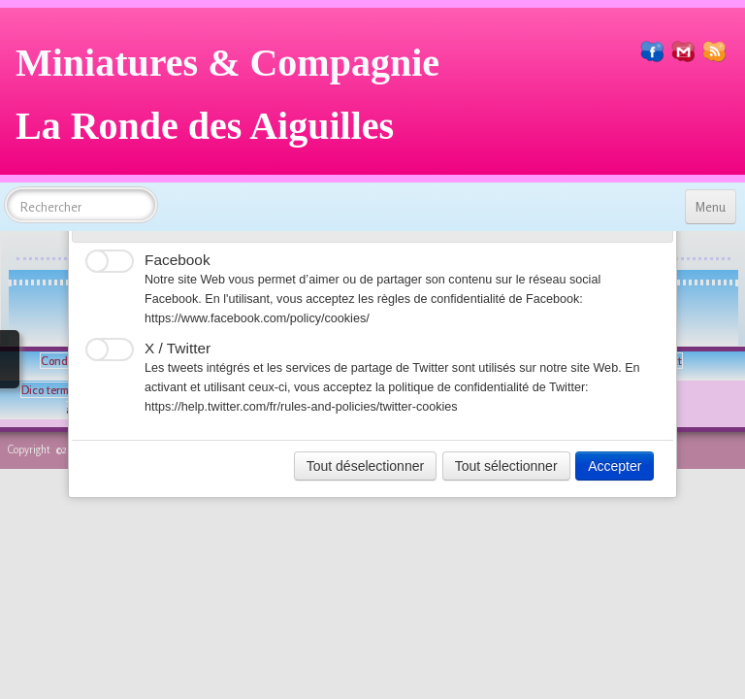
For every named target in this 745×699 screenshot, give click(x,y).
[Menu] (710, 206)
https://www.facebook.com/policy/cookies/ (257, 318)
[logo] (235, 101)
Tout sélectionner (506, 466)
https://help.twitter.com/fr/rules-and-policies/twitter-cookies (301, 407)
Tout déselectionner (365, 466)
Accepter (614, 466)
